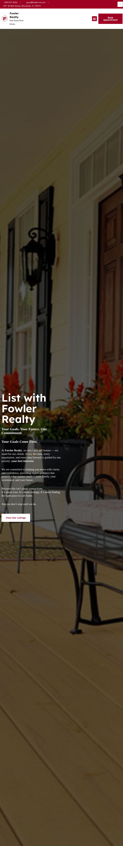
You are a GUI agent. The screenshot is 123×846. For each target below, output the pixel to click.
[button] (94, 18)
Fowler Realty (14, 15)
